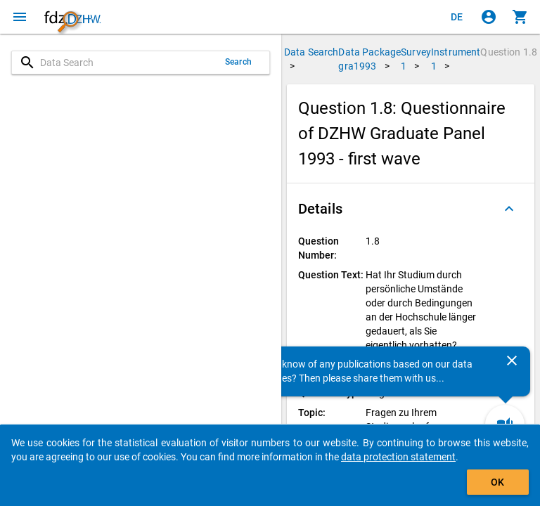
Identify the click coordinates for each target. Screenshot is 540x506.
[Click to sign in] (489, 17)
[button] (410, 209)
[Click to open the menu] (20, 17)
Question (508, 52)
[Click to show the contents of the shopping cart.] (520, 17)
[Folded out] (509, 209)
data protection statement (398, 456)
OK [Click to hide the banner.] (497, 482)
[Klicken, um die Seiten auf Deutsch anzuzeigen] (457, 17)
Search (238, 62)
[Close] (512, 360)
